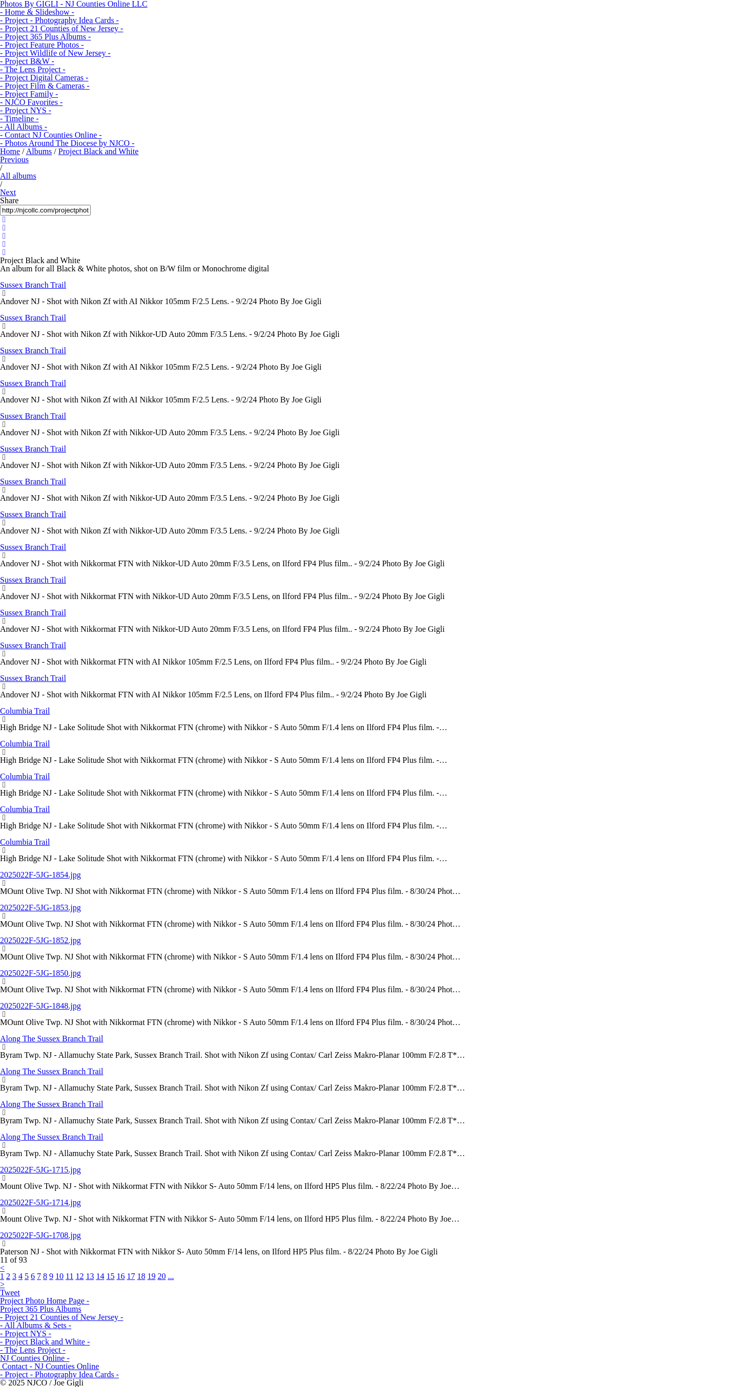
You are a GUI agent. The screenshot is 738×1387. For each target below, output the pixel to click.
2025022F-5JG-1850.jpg (40, 973)
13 (90, 1276)
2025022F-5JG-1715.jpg (40, 1169)
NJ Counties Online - (35, 1358)
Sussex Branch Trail (33, 285)
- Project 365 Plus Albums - (45, 36)
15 (110, 1276)
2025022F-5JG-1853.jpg (40, 907)
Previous (14, 159)
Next (8, 192)
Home (10, 151)
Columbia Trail (25, 711)
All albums (18, 176)
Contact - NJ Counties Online (49, 1366)
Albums (39, 151)
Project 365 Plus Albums (40, 1309)
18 (141, 1276)
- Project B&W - (27, 61)
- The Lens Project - (33, 69)
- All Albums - (23, 126)
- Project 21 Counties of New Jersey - (61, 28)
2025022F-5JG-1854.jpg (40, 874)
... (171, 1276)
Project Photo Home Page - (44, 1300)
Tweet (10, 1292)
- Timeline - (19, 118)
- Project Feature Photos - (42, 44)
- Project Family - (29, 94)
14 (100, 1276)
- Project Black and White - (45, 1341)
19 (151, 1276)
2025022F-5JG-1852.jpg (40, 940)
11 (69, 1276)
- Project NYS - (25, 110)
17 (131, 1276)
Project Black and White (98, 151)
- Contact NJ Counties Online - (51, 135)
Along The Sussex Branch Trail (51, 1038)
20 (161, 1276)
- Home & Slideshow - (37, 12)
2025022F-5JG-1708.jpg (40, 1235)
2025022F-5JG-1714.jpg (40, 1202)
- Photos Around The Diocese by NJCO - (67, 143)
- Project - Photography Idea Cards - (59, 20)
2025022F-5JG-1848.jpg (40, 1005)
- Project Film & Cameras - (45, 85)
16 (120, 1276)
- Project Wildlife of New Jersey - (55, 53)
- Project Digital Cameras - (44, 77)
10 (59, 1276)
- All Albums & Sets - (35, 1325)
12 (79, 1276)
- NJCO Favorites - (31, 102)
